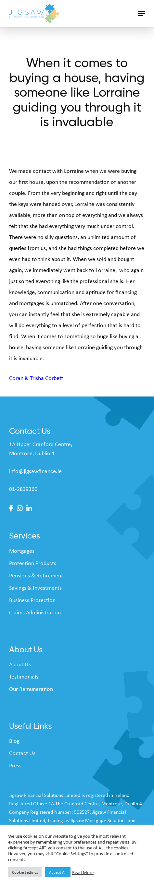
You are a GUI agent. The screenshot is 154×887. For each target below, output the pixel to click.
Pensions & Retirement (36, 575)
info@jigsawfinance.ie (35, 471)
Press (15, 765)
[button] (141, 13)
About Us (20, 664)
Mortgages (21, 551)
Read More (83, 872)
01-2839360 (23, 489)
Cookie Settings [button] (25, 872)
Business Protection (32, 600)
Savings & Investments (35, 588)
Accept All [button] (58, 872)
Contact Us (22, 753)
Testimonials (23, 676)
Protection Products (32, 563)
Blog (14, 741)
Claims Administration (35, 612)
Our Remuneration (31, 689)
